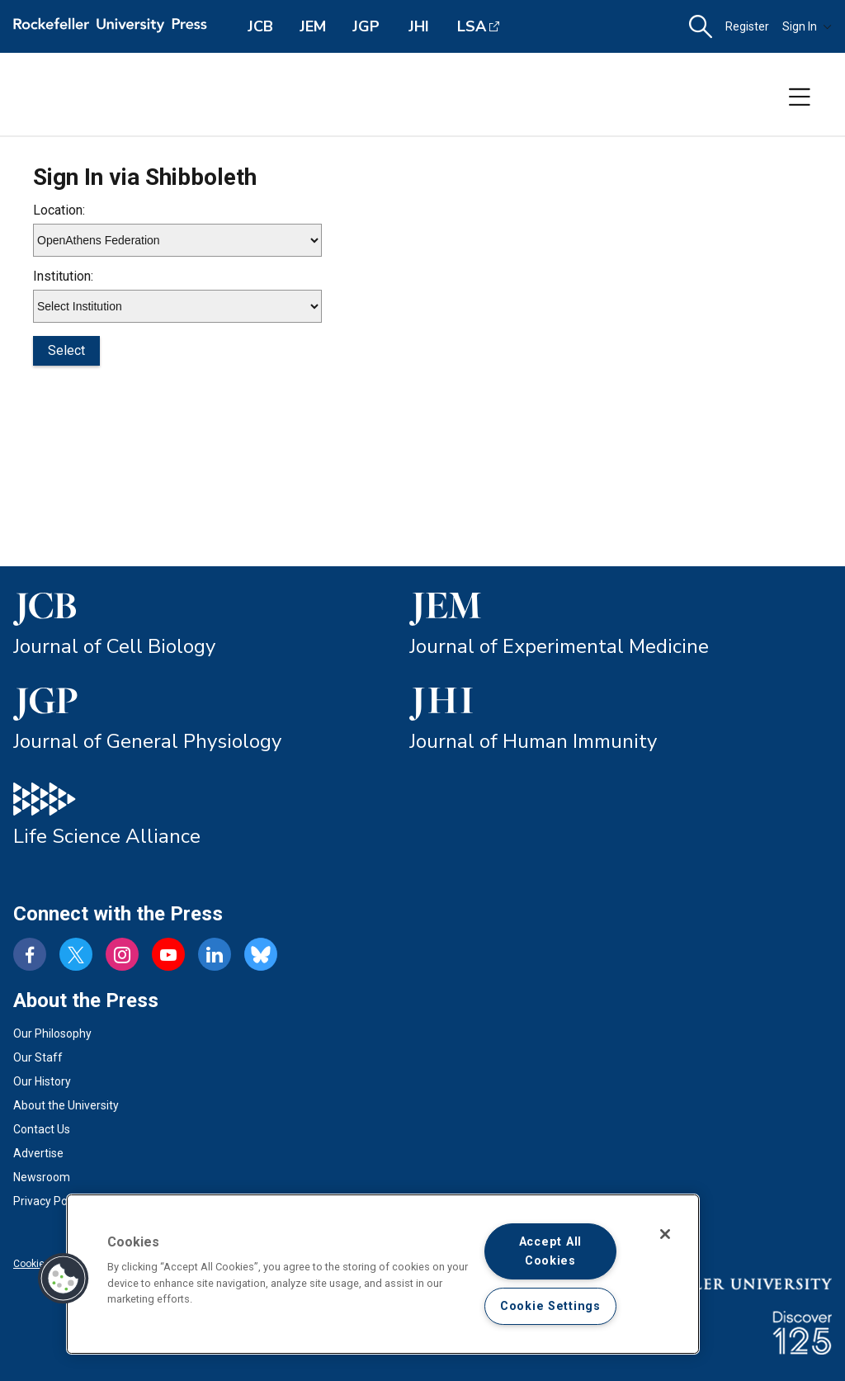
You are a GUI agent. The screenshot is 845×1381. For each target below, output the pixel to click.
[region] (383, 1274)
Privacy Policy (48, 1201)
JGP (366, 26)
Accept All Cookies (550, 1251)
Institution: (63, 276)
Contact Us (41, 1129)
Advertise (38, 1153)
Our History (42, 1081)
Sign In (807, 26)
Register (747, 26)
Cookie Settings (550, 1306)
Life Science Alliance (107, 836)
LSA (471, 26)
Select (66, 350)
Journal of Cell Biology (114, 646)
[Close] (665, 1234)
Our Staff (38, 1057)
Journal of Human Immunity (533, 741)
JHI (418, 26)
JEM (313, 26)
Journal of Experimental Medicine (559, 646)
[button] (700, 27)
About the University (66, 1105)
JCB (260, 26)
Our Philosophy (52, 1033)
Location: (59, 210)
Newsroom (41, 1177)
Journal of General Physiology (147, 741)
